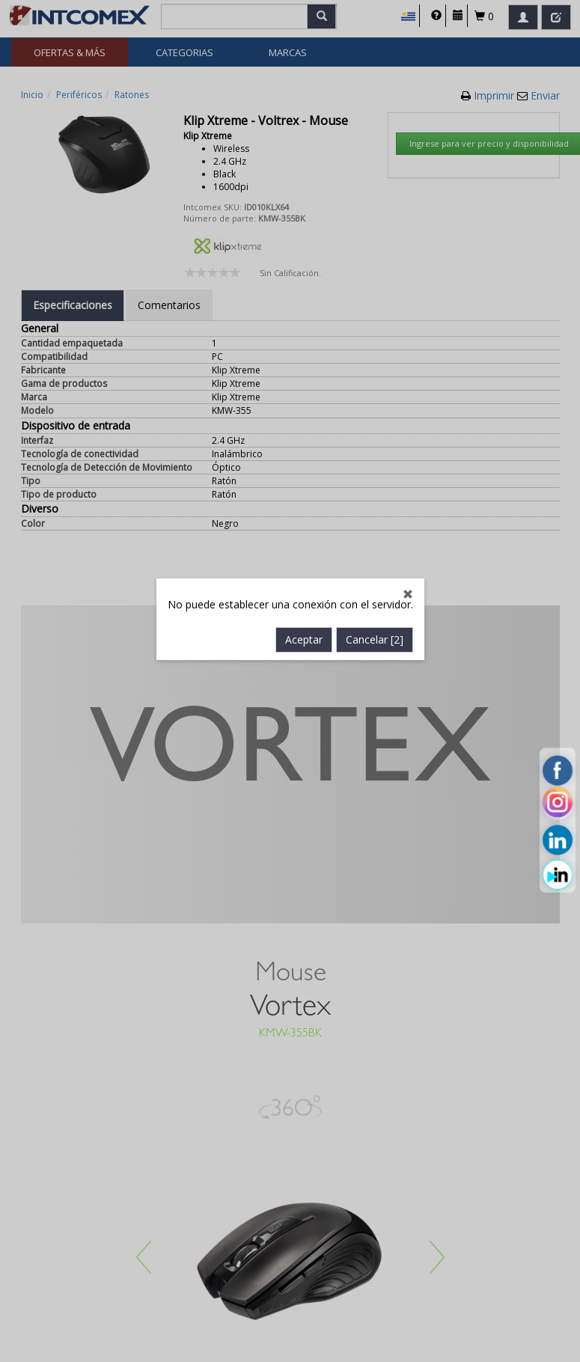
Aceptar (304, 469)
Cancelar (374, 469)
